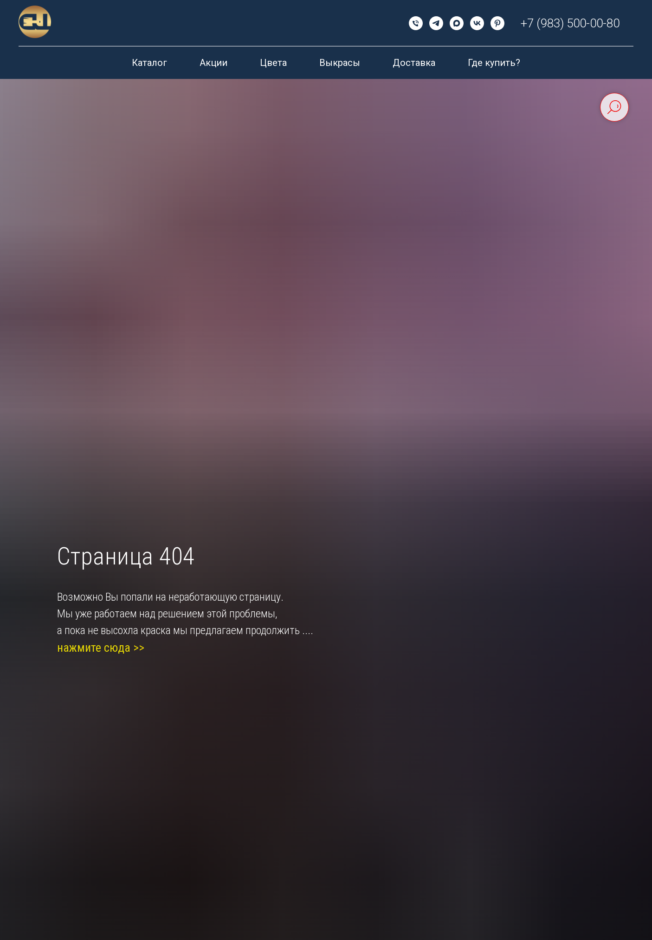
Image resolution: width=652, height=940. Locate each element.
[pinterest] (497, 23)
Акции (213, 62)
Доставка (414, 62)
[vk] (477, 23)
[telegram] (436, 23)
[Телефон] (416, 23)
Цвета (273, 62)
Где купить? (494, 62)
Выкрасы (339, 62)
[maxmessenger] (457, 23)
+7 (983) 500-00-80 (570, 23)
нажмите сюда (93, 648)
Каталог (149, 62)
